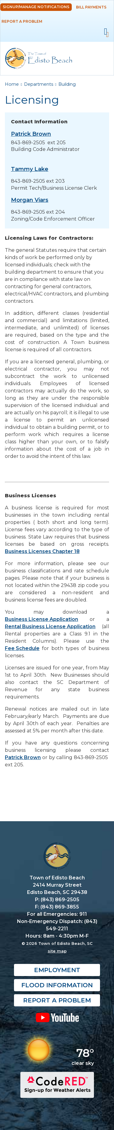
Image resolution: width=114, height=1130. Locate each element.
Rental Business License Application (50, 626)
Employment (57, 970)
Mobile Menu (105, 31)
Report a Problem (22, 21)
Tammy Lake (29, 169)
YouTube (57, 1017)
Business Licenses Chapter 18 (42, 551)
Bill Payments (91, 7)
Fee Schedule (22, 648)
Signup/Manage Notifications (36, 7)
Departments (38, 84)
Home (12, 84)
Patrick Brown (23, 757)
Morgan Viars (29, 200)
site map (57, 950)
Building (67, 84)
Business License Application (41, 619)
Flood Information (57, 985)
